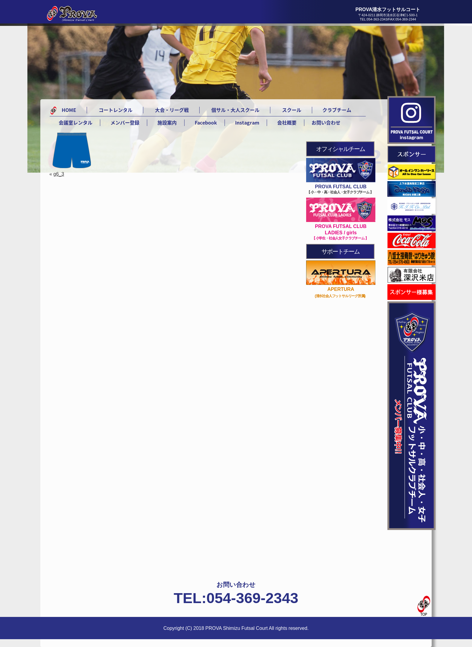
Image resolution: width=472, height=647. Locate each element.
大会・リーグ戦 (172, 109)
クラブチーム (336, 109)
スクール (291, 109)
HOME (69, 109)
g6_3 (58, 174)
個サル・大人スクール (235, 109)
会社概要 (287, 122)
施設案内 (167, 122)
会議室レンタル (75, 122)
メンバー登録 (124, 122)
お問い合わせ (326, 122)
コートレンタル (115, 109)
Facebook (206, 122)
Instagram (247, 122)
